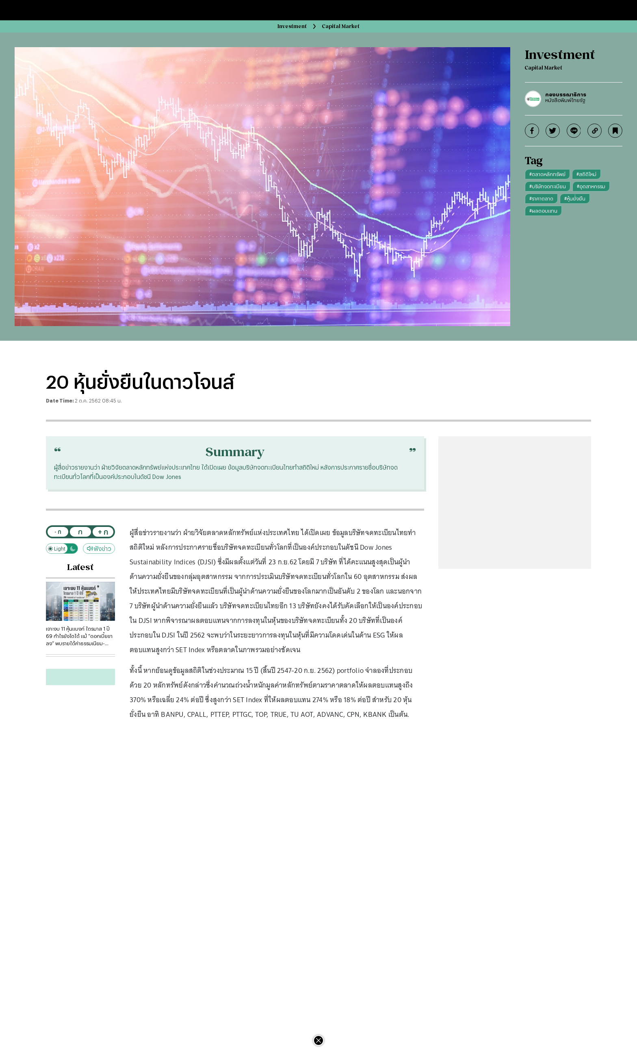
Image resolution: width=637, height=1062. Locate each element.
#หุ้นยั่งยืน (574, 198)
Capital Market (341, 26)
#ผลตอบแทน (543, 210)
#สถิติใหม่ (586, 174)
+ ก (103, 531)
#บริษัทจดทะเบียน (547, 186)
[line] (574, 131)
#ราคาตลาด (541, 198)
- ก (57, 531)
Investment (292, 26)
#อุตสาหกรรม (591, 186)
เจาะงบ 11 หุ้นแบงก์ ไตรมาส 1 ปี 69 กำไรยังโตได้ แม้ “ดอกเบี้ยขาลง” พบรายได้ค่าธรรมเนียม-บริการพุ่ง (79, 636)
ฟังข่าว (99, 548)
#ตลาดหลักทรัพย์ (547, 174)
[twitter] (553, 131)
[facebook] (532, 131)
